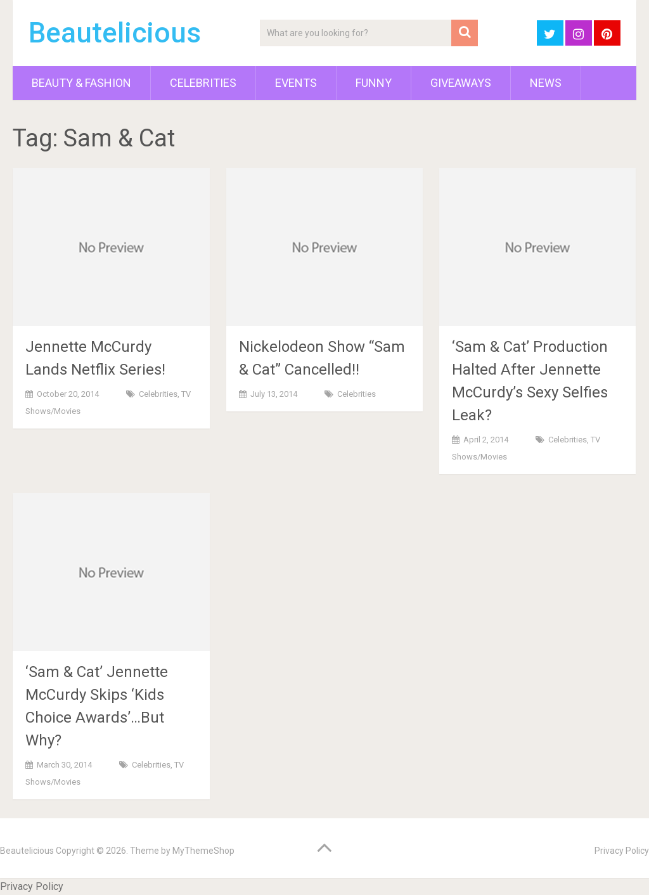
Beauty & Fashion (81, 82)
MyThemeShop (203, 851)
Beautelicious (115, 33)
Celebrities (203, 82)
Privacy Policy (621, 851)
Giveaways (460, 82)
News (546, 82)
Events (296, 82)
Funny (374, 82)
